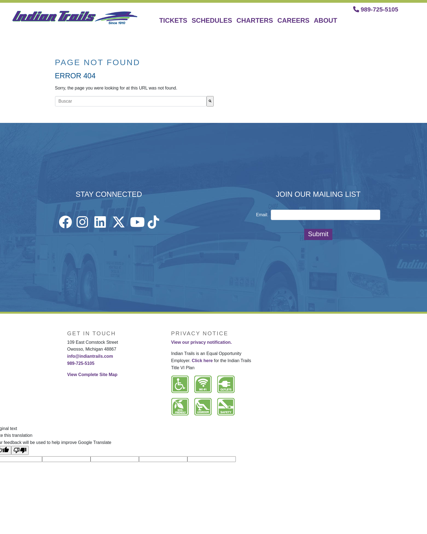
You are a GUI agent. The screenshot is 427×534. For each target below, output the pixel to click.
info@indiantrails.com (90, 356)
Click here (202, 360)
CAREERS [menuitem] (293, 20)
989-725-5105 (375, 9)
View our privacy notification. (201, 342)
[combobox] (131, 101)
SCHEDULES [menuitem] (212, 20)
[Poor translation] (20, 450)
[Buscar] (210, 101)
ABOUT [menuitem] (325, 20)
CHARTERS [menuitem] (255, 20)
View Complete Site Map (92, 374)
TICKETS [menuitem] (173, 20)
